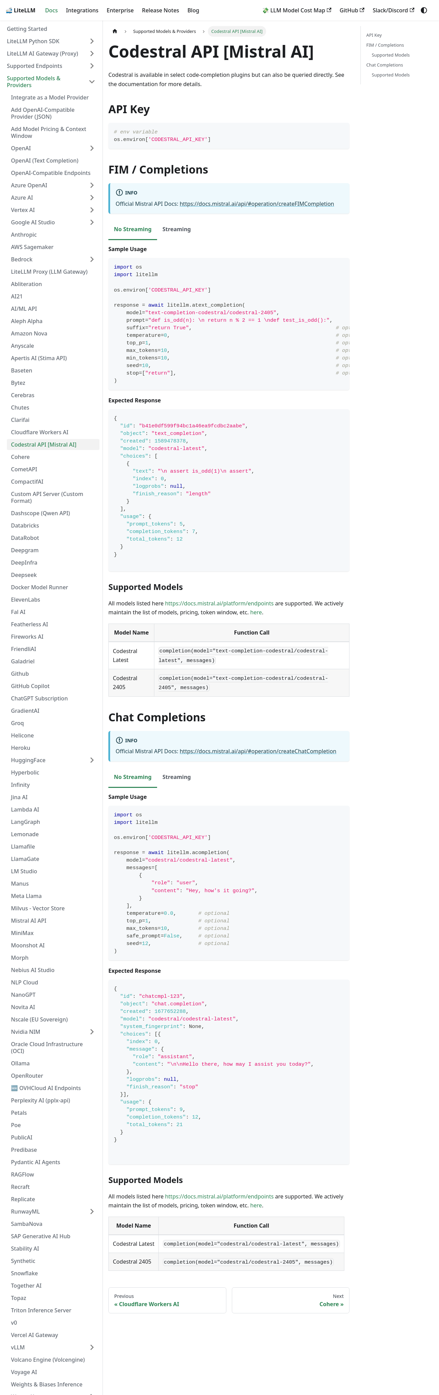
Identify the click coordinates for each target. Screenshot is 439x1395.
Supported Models (391, 55)
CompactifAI (27, 481)
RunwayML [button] (25, 1211)
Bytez (18, 383)
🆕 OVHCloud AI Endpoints (46, 1088)
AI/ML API (24, 308)
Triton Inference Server (41, 1310)
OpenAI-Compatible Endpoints (51, 173)
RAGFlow (22, 1174)
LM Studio (24, 871)
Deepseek (24, 575)
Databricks (25, 525)
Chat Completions (384, 65)
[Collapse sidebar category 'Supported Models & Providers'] (91, 82)
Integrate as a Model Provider (50, 97)
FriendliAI (23, 649)
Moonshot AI (28, 945)
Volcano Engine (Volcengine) (48, 1359)
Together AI (26, 1285)
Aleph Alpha (27, 321)
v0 (14, 1322)
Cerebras (22, 395)
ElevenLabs (25, 599)
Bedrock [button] (22, 259)
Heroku (20, 748)
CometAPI (24, 469)
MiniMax (22, 933)
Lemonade (25, 834)
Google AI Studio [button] (33, 222)
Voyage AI (24, 1372)
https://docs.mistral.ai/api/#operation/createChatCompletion (258, 751)
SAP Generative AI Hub (40, 1236)
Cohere (20, 457)
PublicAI (21, 1137)
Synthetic (23, 1261)
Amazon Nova (29, 333)
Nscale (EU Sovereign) (39, 1019)
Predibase (24, 1150)
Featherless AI (29, 624)
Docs (51, 10)
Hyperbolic (25, 772)
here (256, 612)
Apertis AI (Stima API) (39, 358)
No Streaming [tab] (133, 229)
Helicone (22, 735)
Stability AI (25, 1248)
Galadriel (23, 661)
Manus (20, 883)
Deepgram (25, 550)
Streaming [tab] (177, 229)
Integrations (82, 10)
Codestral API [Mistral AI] (43, 444)
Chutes (20, 407)
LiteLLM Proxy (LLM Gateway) (49, 271)
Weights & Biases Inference (46, 1384)
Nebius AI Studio (33, 970)
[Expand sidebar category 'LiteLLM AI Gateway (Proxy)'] (91, 53)
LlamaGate (25, 859)
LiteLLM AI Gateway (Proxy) (42, 53)
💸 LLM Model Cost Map (296, 10)
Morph (19, 957)
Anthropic (24, 234)
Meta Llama (26, 896)
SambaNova (27, 1224)
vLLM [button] (18, 1347)
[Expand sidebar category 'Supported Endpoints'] (91, 65)
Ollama (20, 1063)
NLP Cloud (24, 982)
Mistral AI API (28, 920)
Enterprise (120, 10)
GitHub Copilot (30, 686)
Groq (17, 723)
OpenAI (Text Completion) (44, 160)
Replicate (23, 1199)
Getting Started (27, 29)
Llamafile (23, 846)
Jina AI (19, 797)
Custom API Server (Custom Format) (47, 497)
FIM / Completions (385, 45)
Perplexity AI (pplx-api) (40, 1100)
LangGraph (25, 822)
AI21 (17, 296)
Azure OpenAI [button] (29, 185)
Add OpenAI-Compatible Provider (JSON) (42, 113)
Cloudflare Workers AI (39, 432)
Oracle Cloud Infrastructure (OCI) (47, 1047)
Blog (193, 10)
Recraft (20, 1187)
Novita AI (23, 1007)
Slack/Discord (393, 10)
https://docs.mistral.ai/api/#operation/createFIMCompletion (257, 204)
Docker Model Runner (39, 587)
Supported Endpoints (34, 66)
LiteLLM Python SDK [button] (33, 41)
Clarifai (20, 420)
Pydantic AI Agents (35, 1162)
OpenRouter (27, 1075)
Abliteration (26, 284)
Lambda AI (25, 809)
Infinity (20, 785)
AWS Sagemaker (32, 247)
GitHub (352, 10)
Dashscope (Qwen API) (40, 513)
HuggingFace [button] (28, 760)
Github (20, 673)
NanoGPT (23, 994)
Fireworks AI (27, 636)
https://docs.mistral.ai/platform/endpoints (219, 603)
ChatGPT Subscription (39, 698)
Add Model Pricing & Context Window (48, 132)
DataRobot (25, 538)
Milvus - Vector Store (38, 908)
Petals (19, 1112)
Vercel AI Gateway (34, 1335)
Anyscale (22, 346)
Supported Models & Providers (33, 81)
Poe (16, 1125)
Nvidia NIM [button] (25, 1032)
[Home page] (114, 31)
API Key (374, 35)
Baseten (21, 370)
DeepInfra (24, 562)
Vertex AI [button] (23, 210)
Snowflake (24, 1273)
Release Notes (160, 10)
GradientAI (25, 710)
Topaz (18, 1298)
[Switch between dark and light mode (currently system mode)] (423, 10)
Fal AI (18, 612)
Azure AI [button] (22, 197)
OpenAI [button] (21, 148)
